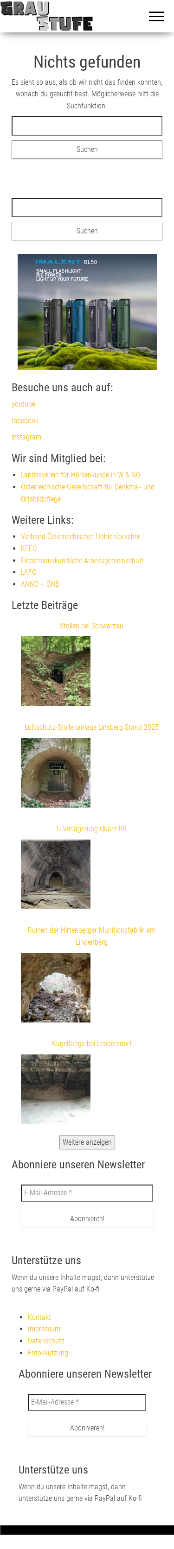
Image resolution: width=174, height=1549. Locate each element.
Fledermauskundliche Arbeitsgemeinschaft (82, 560)
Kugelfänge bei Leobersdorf (92, 1043)
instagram (26, 437)
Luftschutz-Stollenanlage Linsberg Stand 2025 (92, 727)
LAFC (28, 572)
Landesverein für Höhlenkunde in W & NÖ (80, 474)
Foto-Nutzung (48, 1352)
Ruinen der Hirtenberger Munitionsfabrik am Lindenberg (91, 936)
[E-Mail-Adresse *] (87, 1193)
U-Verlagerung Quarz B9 (92, 828)
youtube (23, 404)
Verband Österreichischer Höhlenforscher (80, 536)
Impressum (44, 1328)
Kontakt (39, 1317)
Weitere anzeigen (87, 1142)
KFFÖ (29, 548)
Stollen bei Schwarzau (91, 625)
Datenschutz (46, 1340)
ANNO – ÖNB (40, 584)
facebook (25, 420)
